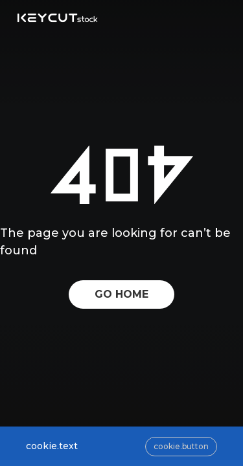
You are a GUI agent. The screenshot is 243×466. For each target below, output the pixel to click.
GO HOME (121, 294)
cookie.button (181, 446)
